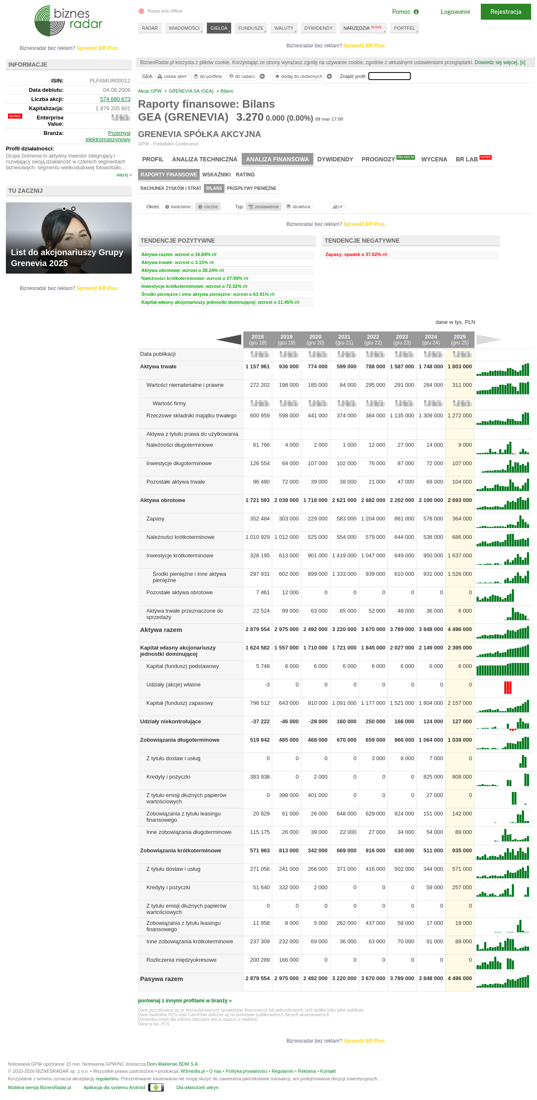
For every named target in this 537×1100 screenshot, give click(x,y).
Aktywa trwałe (158, 366)
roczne (207, 206)
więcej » (124, 175)
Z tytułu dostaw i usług (173, 758)
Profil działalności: (30, 148)
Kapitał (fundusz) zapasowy (179, 703)
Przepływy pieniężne (251, 188)
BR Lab (474, 159)
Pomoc (405, 11)
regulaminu (107, 1078)
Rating (245, 175)
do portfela (207, 76)
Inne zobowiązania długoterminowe (189, 832)
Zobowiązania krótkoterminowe (181, 850)
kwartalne (177, 206)
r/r (337, 206)
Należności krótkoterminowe (180, 537)
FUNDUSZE (250, 28)
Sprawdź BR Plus (364, 46)
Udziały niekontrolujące (170, 721)
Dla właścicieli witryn (198, 1087)
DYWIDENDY (319, 28)
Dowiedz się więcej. (497, 62)
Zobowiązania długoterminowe (179, 740)
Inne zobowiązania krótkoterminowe (189, 941)
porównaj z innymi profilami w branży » (185, 1001)
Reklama (307, 1071)
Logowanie (455, 11)
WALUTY (283, 28)
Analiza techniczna (204, 159)
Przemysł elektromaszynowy (108, 136)
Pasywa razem (161, 978)
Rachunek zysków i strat (171, 188)
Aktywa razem (161, 629)
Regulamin (282, 1071)
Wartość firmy (169, 403)
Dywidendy (336, 159)
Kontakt (328, 1071)
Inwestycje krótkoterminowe (180, 555)
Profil (153, 159)
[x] (523, 62)
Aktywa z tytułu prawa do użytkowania (192, 434)
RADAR (150, 28)
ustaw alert (171, 76)
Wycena (434, 159)
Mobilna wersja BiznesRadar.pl (39, 1087)
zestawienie (263, 206)
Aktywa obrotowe (162, 500)
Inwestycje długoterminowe (179, 463)
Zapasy (155, 518)
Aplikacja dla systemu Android (114, 1087)
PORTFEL (404, 28)
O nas (215, 1071)
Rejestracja (505, 11)
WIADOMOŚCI (184, 28)
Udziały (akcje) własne (173, 684)
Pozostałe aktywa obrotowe (179, 592)
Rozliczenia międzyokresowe (181, 960)
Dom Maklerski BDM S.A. (173, 1063)
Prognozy (388, 159)
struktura (297, 206)
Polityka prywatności (247, 1071)
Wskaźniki (216, 175)
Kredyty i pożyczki (168, 777)
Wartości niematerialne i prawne (185, 385)
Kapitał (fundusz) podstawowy (182, 666)
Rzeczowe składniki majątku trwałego (191, 415)
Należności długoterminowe (179, 445)
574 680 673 (115, 99)
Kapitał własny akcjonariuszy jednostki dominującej (178, 650)
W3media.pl (192, 1071)
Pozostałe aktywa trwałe (175, 482)
